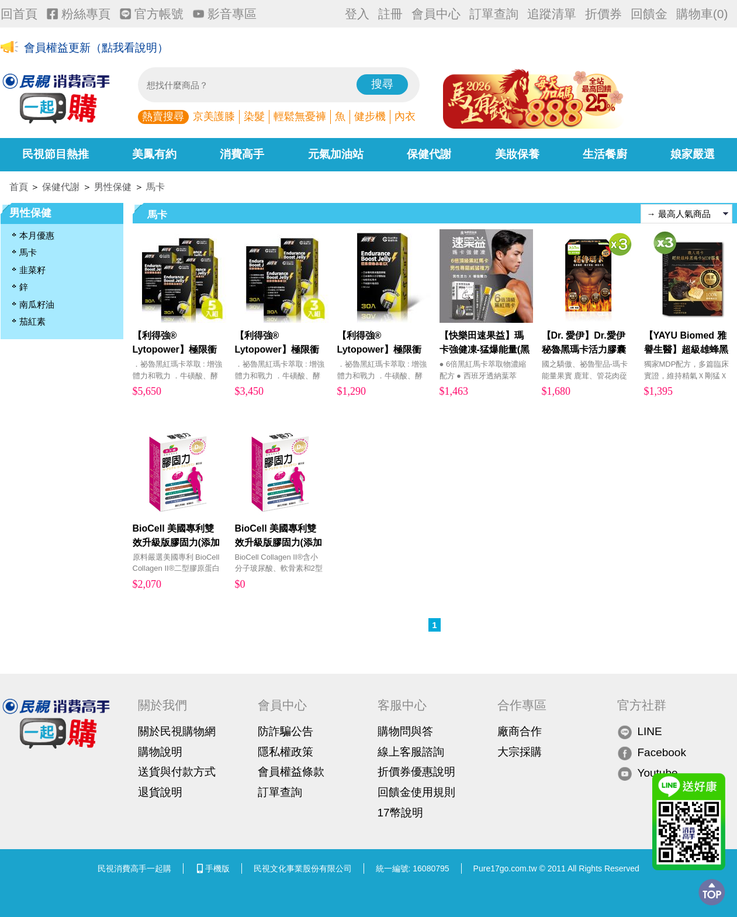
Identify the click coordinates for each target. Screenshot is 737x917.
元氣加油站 (336, 154)
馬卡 (155, 187)
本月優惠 (36, 235)
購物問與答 (405, 731)
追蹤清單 (551, 13)
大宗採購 (519, 752)
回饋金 (649, 13)
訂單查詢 (493, 13)
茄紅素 (32, 321)
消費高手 (242, 154)
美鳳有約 (154, 154)
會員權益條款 (291, 772)
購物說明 (160, 752)
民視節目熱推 (55, 154)
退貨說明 (160, 792)
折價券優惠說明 (416, 772)
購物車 (702, 13)
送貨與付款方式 (177, 772)
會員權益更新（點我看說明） (96, 48)
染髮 (254, 116)
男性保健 (113, 187)
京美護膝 (214, 116)
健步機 (370, 116)
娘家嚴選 (692, 154)
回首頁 (19, 13)
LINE (639, 732)
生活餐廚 (605, 154)
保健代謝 (429, 154)
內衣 (405, 116)
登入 (357, 13)
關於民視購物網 (177, 731)
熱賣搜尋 (163, 116)
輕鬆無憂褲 (300, 116)
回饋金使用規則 (416, 792)
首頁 (18, 187)
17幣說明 (400, 812)
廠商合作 (519, 731)
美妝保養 (517, 154)
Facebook (651, 752)
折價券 (603, 13)
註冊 (390, 13)
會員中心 (436, 13)
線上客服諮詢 (411, 752)
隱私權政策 (285, 752)
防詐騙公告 (285, 731)
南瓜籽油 (36, 304)
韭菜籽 (32, 270)
